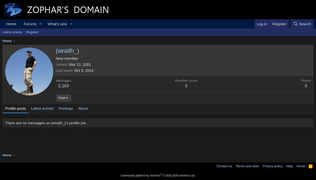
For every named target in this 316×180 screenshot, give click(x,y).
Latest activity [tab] (42, 108)
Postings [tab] (66, 108)
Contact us (224, 166)
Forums (30, 24)
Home (11, 24)
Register (32, 32)
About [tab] (83, 108)
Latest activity (12, 32)
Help (289, 166)
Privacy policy (272, 166)
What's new (57, 24)
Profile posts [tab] (15, 108)
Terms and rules (247, 166)
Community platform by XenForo (158, 175)
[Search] (302, 23)
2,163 (63, 86)
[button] (40, 23)
